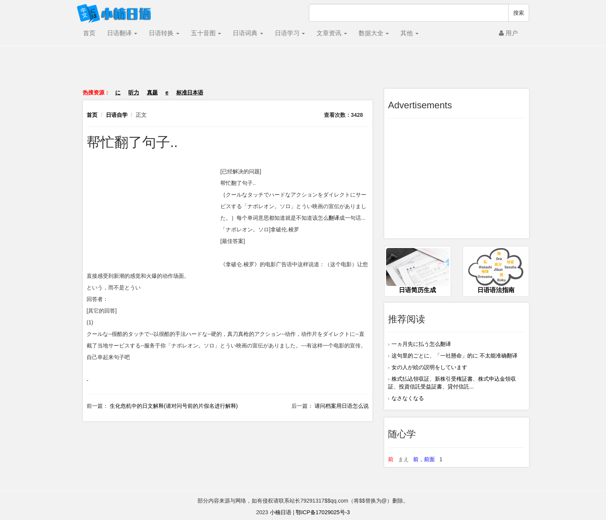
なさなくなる (408, 398)
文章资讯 (332, 33)
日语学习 (290, 33)
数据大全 (374, 33)
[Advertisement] (303, 71)
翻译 (334, 218)
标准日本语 (189, 92)
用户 (508, 33)
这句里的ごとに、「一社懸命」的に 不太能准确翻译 (454, 355)
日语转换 (164, 33)
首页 (89, 33)
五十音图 (206, 33)
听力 (133, 92)
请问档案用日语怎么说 (341, 406)
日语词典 (248, 33)
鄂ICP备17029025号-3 (323, 512)
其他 (409, 33)
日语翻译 (122, 33)
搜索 (518, 13)
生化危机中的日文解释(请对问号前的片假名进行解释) (173, 406)
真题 (152, 92)
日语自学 (117, 115)
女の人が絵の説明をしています (429, 367)
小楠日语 (280, 512)
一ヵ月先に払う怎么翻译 (421, 344)
